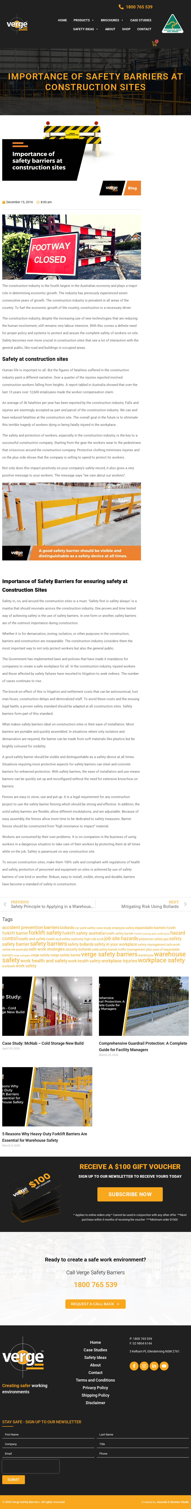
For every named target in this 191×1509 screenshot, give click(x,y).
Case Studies (140, 20)
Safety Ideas (86, 29)
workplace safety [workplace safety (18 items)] (161, 960)
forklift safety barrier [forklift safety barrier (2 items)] (119, 933)
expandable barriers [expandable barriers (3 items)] (150, 928)
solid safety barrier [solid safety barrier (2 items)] (104, 949)
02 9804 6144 (142, 1343)
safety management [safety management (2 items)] (152, 944)
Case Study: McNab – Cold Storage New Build (43, 1043)
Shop (126, 29)
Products (84, 20)
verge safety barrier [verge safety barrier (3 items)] (65, 955)
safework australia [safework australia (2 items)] (15, 949)
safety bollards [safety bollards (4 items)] (81, 944)
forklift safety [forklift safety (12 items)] (45, 932)
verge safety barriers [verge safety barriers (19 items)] (109, 954)
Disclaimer (95, 1402)
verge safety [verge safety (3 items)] (40, 955)
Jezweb (162, 1502)
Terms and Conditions (95, 1380)
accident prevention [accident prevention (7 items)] (22, 927)
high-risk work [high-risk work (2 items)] (94, 939)
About (110, 29)
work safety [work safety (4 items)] (26, 966)
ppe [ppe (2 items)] (166, 939)
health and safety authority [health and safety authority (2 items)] (65, 939)
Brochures (112, 20)
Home (62, 20)
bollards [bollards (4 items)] (67, 927)
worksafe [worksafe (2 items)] (8, 966)
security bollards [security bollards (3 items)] (78, 949)
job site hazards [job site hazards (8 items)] (121, 938)
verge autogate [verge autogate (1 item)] (22, 955)
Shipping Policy (95, 1395)
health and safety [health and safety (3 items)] (32, 939)
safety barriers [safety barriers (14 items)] (48, 943)
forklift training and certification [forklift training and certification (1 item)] (152, 933)
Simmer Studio (179, 1502)
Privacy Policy (95, 1387)
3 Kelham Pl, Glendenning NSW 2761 (155, 1351)
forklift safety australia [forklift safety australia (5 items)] (83, 933)
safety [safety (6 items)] (175, 938)
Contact (144, 29)
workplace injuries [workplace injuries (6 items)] (119, 960)
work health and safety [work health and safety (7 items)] (43, 960)
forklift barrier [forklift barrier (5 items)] (15, 933)
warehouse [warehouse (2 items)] (145, 955)
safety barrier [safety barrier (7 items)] (15, 944)
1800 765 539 (95, 1285)
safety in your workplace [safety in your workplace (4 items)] (115, 944)
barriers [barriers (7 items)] (52, 927)
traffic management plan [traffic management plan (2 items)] (135, 949)
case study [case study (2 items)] (103, 928)
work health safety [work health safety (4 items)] (84, 961)
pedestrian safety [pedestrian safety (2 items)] (151, 939)
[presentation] (30, 1466)
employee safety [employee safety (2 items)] (123, 928)
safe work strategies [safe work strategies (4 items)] (47, 949)
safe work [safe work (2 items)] (173, 944)
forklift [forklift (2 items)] (171, 928)
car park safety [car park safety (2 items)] (85, 928)
